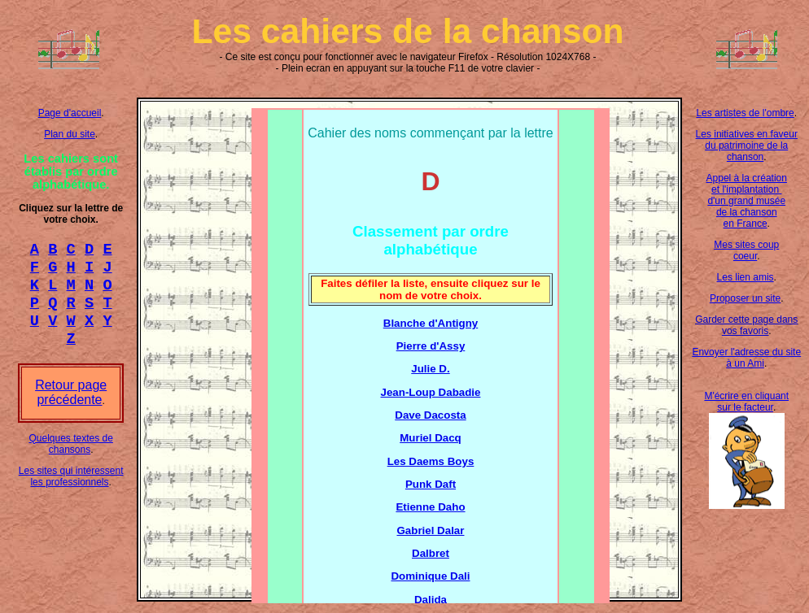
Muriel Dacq (430, 438)
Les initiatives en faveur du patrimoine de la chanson (747, 145)
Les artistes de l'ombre (745, 113)
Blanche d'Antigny (430, 323)
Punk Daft (430, 484)
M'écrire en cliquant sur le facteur (746, 401)
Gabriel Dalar (430, 530)
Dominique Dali (430, 576)
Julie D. (430, 369)
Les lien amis (745, 277)
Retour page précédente (71, 407)
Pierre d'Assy (431, 346)
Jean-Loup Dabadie (431, 392)
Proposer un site (745, 298)
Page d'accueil (70, 113)
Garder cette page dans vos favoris (746, 325)
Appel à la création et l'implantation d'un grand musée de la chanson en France (746, 200)
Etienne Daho (430, 507)
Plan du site (69, 134)
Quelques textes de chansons (70, 458)
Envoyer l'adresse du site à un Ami (746, 357)
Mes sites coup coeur (746, 250)
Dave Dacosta (430, 415)
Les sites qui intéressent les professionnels (71, 491)
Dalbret (430, 553)
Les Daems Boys (430, 461)
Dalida (430, 599)
